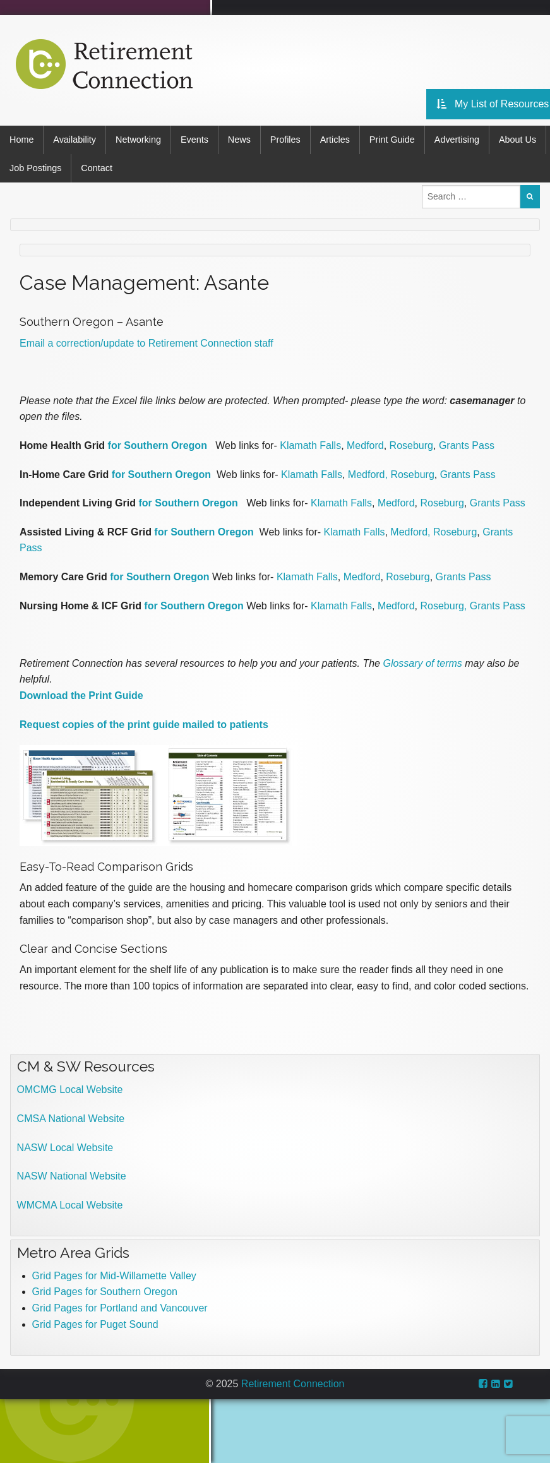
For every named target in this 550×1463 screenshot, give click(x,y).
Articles (335, 139)
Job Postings (35, 168)
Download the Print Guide (81, 695)
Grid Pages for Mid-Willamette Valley (114, 1275)
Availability (74, 139)
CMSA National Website (70, 1118)
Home (21, 139)
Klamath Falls (310, 445)
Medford (365, 445)
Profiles (285, 139)
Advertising (456, 139)
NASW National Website (71, 1176)
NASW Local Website (65, 1147)
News (239, 139)
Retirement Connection (293, 1383)
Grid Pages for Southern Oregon (104, 1291)
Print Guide (392, 139)
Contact (96, 168)
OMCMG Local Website (70, 1089)
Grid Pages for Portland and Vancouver (120, 1308)
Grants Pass (466, 445)
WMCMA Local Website (70, 1205)
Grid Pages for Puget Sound (95, 1323)
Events (194, 139)
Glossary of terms (422, 663)
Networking (138, 139)
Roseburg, (443, 605)
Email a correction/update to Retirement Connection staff (146, 343)
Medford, (368, 474)
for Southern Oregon (157, 445)
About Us (517, 139)
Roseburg (411, 445)
